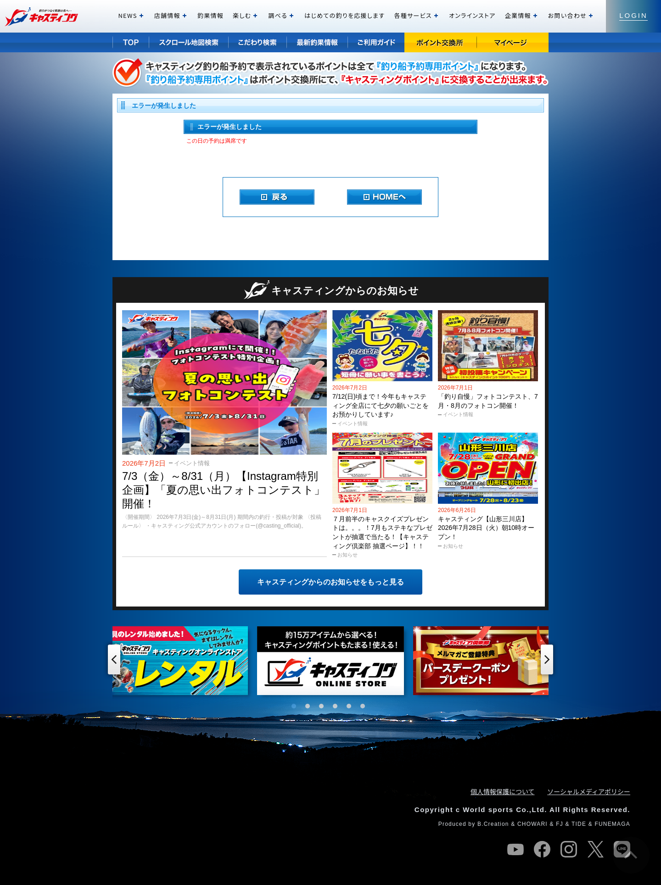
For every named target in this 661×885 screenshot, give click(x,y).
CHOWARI (532, 824)
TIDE (578, 824)
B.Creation (493, 824)
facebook (542, 849)
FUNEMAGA (612, 824)
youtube (515, 849)
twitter (595, 849)
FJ (559, 824)
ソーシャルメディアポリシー (588, 791)
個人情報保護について (503, 791)
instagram (568, 849)
